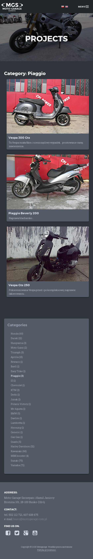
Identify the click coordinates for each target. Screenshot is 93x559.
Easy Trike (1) (18, 371)
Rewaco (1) (17, 361)
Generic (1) (17, 432)
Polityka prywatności (46, 550)
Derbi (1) (15, 394)
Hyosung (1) (17, 427)
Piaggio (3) (17, 375)
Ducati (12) (16, 338)
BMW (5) (15, 413)
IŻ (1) (13, 380)
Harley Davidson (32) (22, 446)
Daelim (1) (16, 418)
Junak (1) (16, 399)
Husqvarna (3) (18, 343)
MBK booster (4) (20, 455)
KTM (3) (15, 390)
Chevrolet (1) (18, 385)
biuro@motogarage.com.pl (30, 519)
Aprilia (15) (17, 357)
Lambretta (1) (18, 422)
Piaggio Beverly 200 (23, 213)
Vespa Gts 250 (19, 285)
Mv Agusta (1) (18, 408)
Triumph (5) (17, 352)
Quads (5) (16, 441)
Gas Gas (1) (17, 437)
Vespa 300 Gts (19, 138)
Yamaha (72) (17, 465)
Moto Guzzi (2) (19, 347)
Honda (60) (17, 333)
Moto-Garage (12, 7)
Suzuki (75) (17, 460)
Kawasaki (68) (19, 451)
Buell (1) (15, 366)
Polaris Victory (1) (21, 404)
